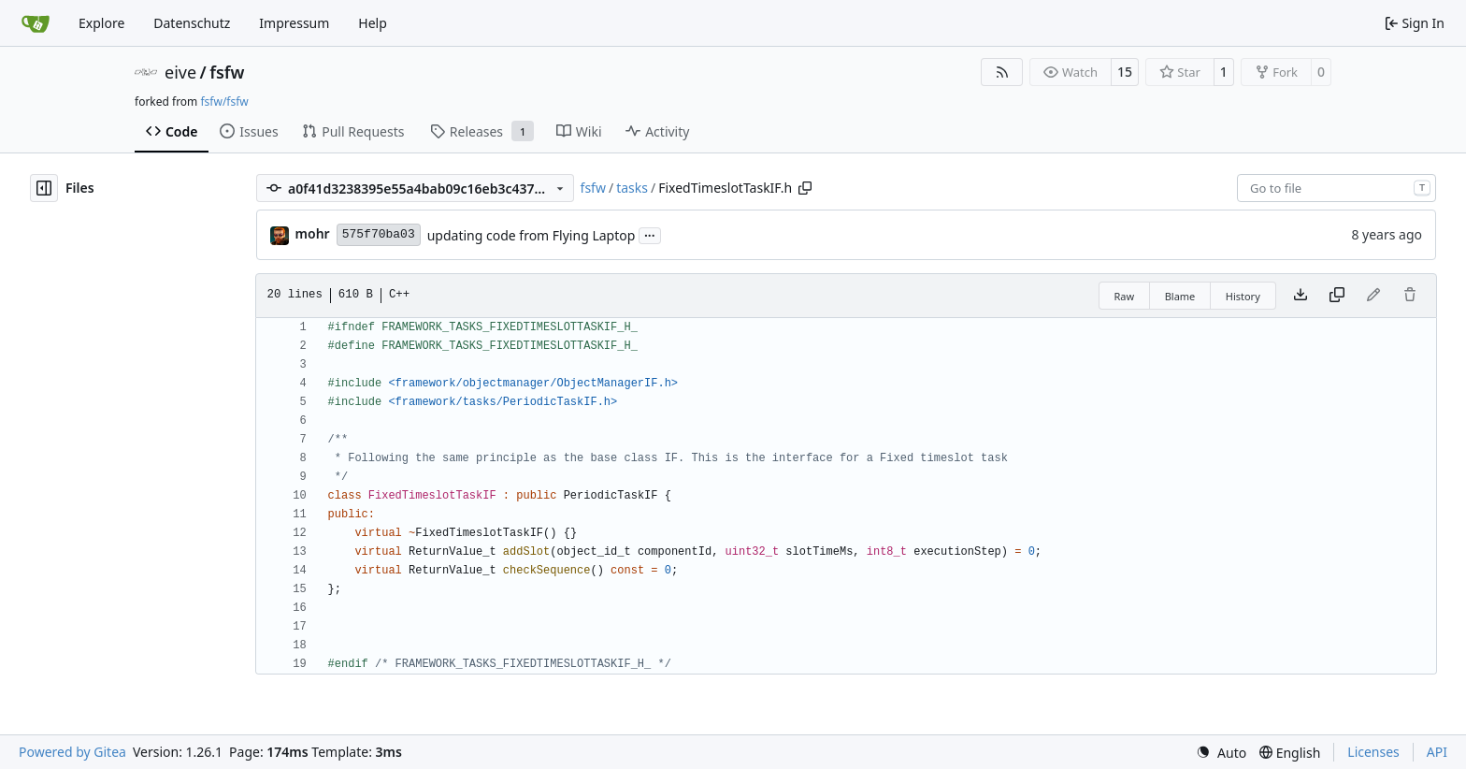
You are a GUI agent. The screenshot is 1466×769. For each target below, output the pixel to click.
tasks (632, 187)
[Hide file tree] (44, 188)
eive (180, 72)
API (1437, 752)
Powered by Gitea (72, 752)
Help (372, 23)
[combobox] (1336, 188)
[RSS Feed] (1002, 72)
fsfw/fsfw (224, 101)
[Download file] (1300, 296)
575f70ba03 (378, 234)
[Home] (35, 23)
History (1243, 296)
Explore (101, 23)
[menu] (1221, 753)
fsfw (226, 72)
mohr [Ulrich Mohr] (312, 233)
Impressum (294, 23)
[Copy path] (805, 188)
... (649, 233)
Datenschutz (191, 23)
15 (1124, 71)
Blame (1180, 296)
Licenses (1373, 752)
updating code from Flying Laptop (531, 235)
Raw (1124, 296)
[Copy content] (1337, 296)
